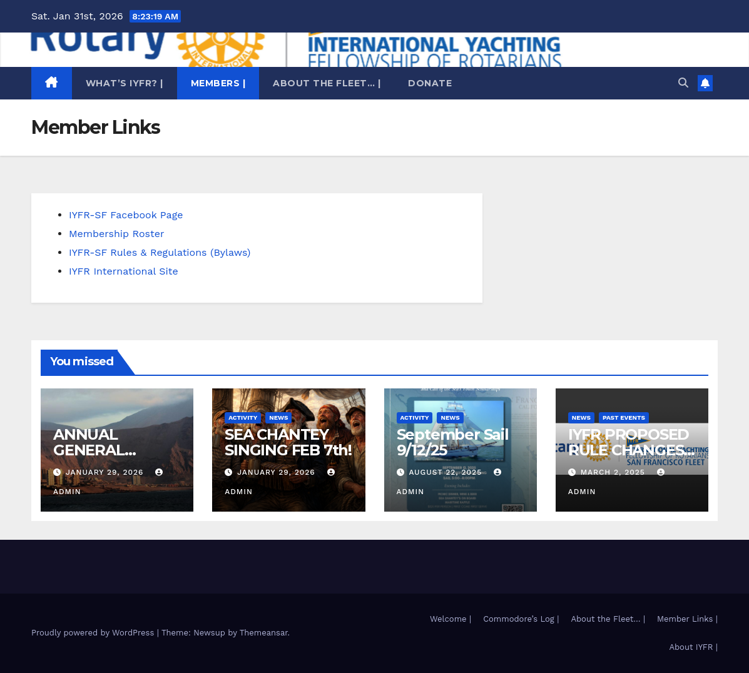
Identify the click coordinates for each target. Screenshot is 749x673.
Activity (242, 417)
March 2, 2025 (614, 472)
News (278, 417)
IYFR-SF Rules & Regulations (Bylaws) (159, 252)
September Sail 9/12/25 (453, 442)
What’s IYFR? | (124, 83)
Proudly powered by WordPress (94, 632)
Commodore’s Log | (521, 619)
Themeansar (264, 632)
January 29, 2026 (106, 472)
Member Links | (687, 619)
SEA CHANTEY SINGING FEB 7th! (288, 442)
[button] (683, 83)
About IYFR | (693, 647)
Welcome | (450, 619)
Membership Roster (116, 234)
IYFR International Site (123, 271)
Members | (218, 83)
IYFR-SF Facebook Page (126, 215)
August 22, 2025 (447, 472)
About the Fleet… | (326, 83)
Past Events (624, 417)
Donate (430, 83)
